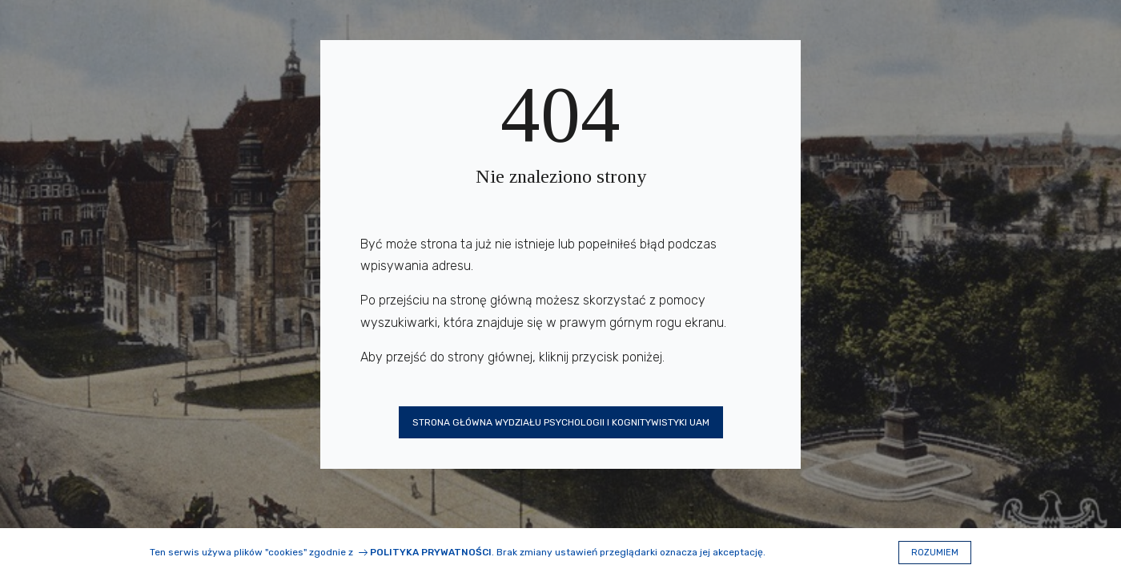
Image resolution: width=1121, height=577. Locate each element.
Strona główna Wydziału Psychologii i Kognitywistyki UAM (560, 422)
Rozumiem (934, 552)
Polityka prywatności (431, 552)
